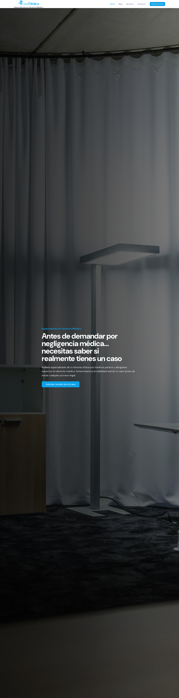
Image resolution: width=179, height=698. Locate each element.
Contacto (142, 4)
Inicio (112, 4)
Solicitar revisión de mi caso (60, 384)
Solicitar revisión (157, 4)
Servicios (130, 4)
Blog (120, 4)
